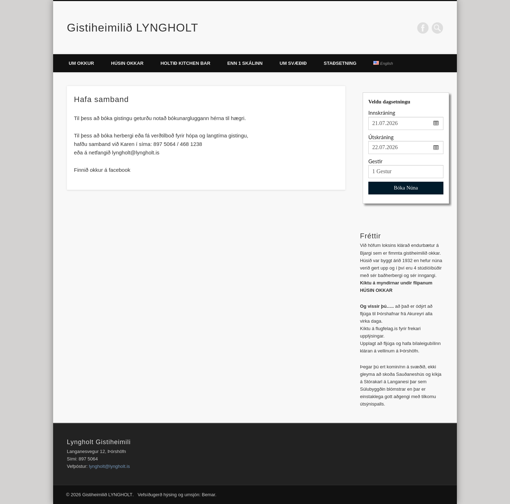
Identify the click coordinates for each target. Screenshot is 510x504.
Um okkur (81, 63)
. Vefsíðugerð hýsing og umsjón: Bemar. (174, 494)
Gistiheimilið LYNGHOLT (132, 27)
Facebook (423, 28)
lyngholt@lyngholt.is (109, 466)
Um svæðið (293, 63)
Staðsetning (340, 63)
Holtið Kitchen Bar (185, 63)
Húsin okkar (127, 63)
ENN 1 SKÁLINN (245, 63)
